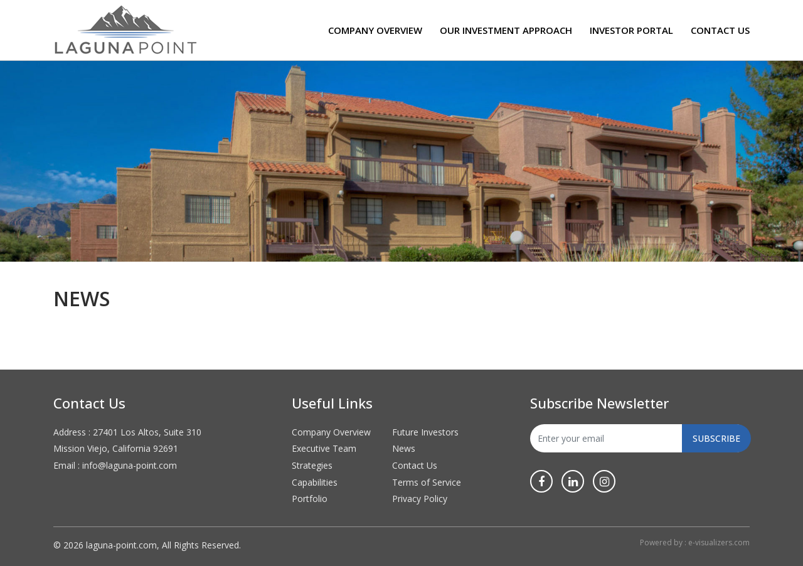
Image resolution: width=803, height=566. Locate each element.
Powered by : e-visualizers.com (695, 542)
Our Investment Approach (506, 30)
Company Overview (375, 30)
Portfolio (309, 499)
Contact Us (720, 30)
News (403, 448)
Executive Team (324, 448)
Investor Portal (631, 30)
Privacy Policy (419, 499)
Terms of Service (426, 482)
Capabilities (315, 482)
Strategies (312, 465)
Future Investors (425, 432)
